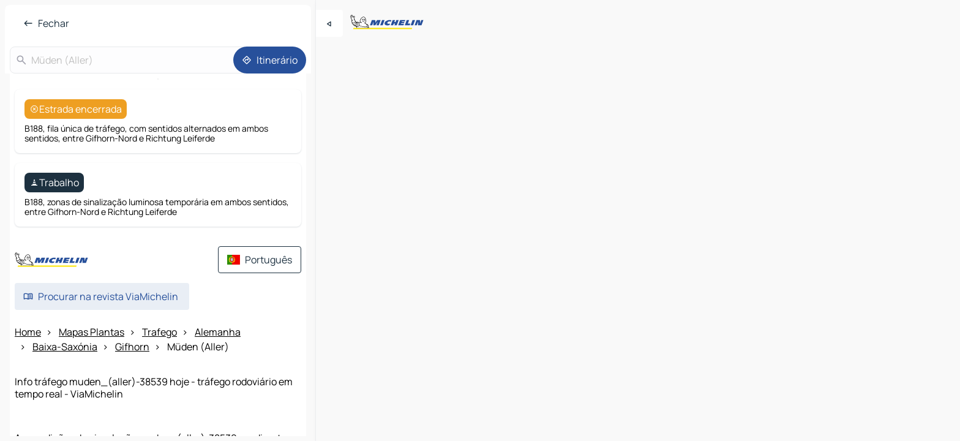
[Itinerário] (269, 60)
